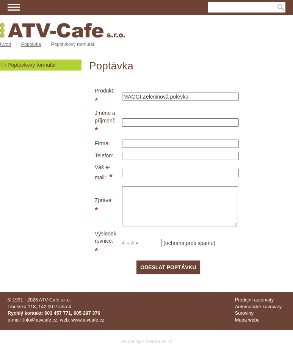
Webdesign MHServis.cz (146, 341)
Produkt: (104, 91)
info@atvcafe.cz (40, 320)
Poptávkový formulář (32, 65)
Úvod (5, 44)
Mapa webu (247, 320)
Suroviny (244, 313)
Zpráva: (104, 200)
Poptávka (31, 44)
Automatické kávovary (258, 306)
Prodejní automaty (254, 300)
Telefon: (104, 155)
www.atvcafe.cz (87, 320)
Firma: (102, 143)
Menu (14, 7)
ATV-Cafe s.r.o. (55, 300)
